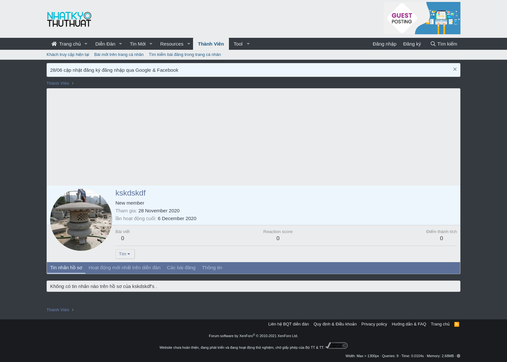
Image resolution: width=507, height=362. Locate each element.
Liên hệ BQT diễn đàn (288, 324)
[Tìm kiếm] (443, 44)
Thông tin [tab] (212, 267)
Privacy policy (374, 324)
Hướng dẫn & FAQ (409, 324)
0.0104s (417, 356)
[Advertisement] (253, 137)
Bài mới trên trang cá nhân (119, 54)
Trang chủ (66, 44)
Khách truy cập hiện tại (68, 54)
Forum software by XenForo (253, 336)
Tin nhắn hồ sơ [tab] (66, 267)
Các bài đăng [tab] (181, 267)
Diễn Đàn (105, 44)
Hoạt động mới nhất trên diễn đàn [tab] (124, 267)
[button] (86, 44)
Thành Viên (211, 44)
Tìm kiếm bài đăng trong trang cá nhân (185, 54)
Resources (171, 44)
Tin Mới (138, 44)
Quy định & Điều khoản (335, 324)
